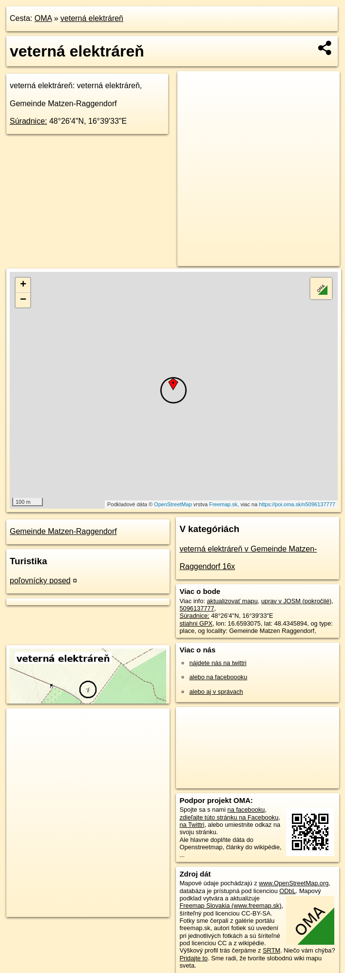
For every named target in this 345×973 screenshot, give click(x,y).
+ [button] (23, 285)
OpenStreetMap (173, 504)
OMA (43, 18)
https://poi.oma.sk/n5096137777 (297, 504)
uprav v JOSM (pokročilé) (296, 601)
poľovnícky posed (40, 580)
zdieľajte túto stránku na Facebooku (228, 817)
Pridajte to (193, 958)
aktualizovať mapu (232, 601)
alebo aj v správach (216, 691)
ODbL (287, 891)
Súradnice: (28, 121)
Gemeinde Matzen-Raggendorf (63, 531)
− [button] (23, 300)
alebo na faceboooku (218, 677)
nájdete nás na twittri (217, 663)
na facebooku (246, 809)
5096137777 (196, 608)
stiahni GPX (195, 623)
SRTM (271, 950)
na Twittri (191, 824)
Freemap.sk (223, 504)
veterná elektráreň (91, 18)
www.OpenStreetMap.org (293, 883)
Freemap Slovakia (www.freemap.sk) (230, 905)
